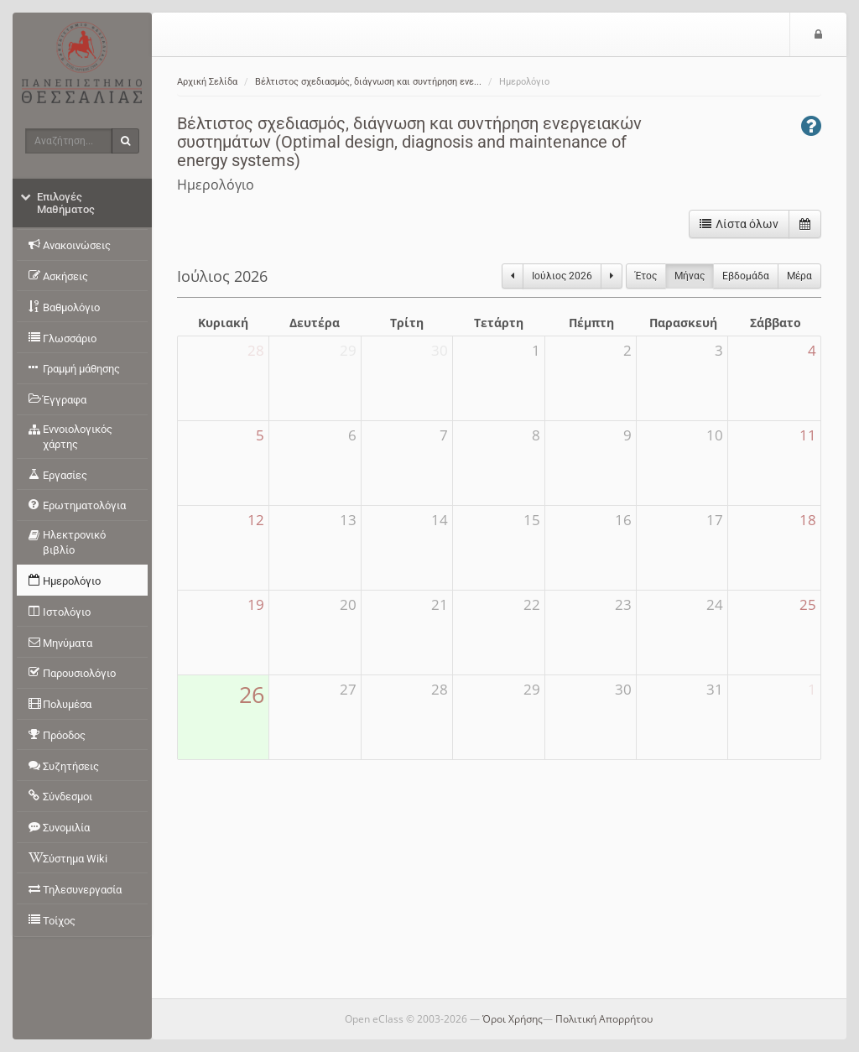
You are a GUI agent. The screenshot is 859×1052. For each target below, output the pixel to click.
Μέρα (799, 276)
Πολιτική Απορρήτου (604, 1019)
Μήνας (689, 276)
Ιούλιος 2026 (562, 276)
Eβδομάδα (745, 276)
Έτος (646, 276)
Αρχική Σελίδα (207, 81)
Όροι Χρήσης (512, 1019)
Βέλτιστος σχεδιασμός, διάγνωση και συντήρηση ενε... (368, 81)
